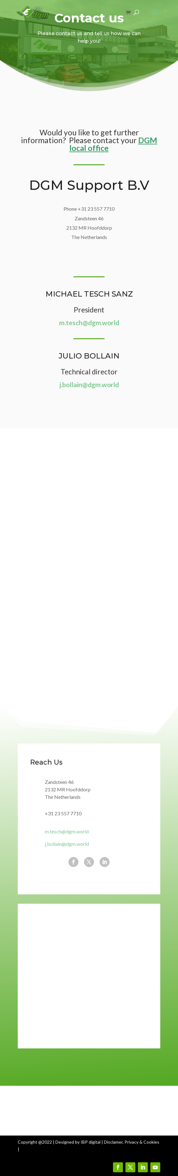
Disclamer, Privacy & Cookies (131, 1142)
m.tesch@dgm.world (89, 322)
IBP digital (91, 1142)
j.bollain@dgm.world (89, 384)
